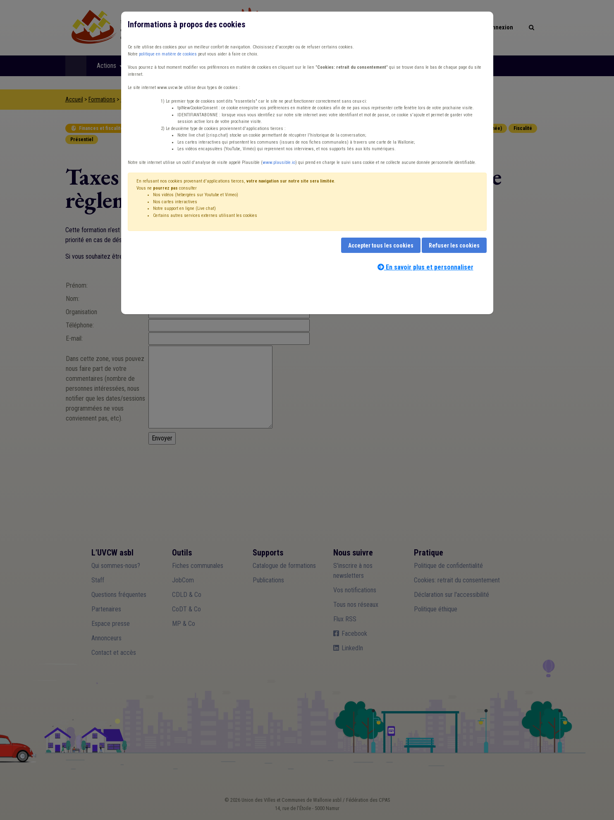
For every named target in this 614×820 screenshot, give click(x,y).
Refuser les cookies (454, 245)
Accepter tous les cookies (380, 245)
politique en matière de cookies (168, 54)
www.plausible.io (279, 162)
